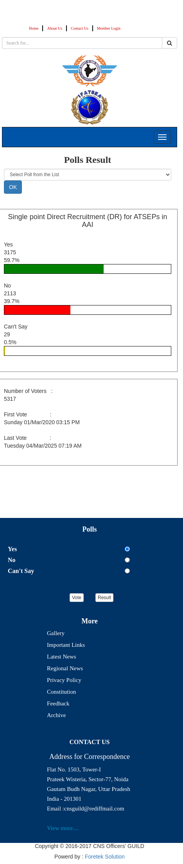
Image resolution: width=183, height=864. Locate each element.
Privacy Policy (64, 680)
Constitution (61, 692)
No (12, 560)
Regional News (65, 668)
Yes (12, 549)
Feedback (58, 703)
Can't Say (21, 571)
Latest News (61, 656)
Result (104, 597)
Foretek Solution (105, 856)
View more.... (63, 828)
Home (33, 28)
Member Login (108, 28)
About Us (54, 28)
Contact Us (79, 28)
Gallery (56, 633)
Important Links (66, 645)
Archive (56, 715)
